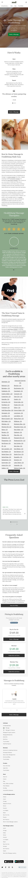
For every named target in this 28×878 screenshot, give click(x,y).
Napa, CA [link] (5, 429)
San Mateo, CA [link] (18, 449)
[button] (17, 524)
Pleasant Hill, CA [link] (19, 438)
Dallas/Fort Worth (7, 803)
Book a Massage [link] (14, 34)
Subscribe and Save (14, 655)
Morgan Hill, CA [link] (6, 427)
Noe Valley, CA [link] (18, 429)
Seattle (4, 850)
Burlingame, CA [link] (19, 388)
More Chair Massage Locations (9, 853)
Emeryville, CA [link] (18, 402)
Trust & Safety (6, 741)
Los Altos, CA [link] (6, 416)
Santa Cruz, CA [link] (18, 454)
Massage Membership (7, 734)
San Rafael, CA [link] (6, 451)
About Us (5, 776)
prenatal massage (6, 331)
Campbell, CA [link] (18, 391)
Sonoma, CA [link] (18, 460)
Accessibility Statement (8, 790)
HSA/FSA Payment (7, 743)
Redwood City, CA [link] (19, 440)
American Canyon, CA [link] (20, 382)
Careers (4, 779)
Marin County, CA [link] (7, 418)
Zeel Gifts (5, 737)
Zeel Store (5, 739)
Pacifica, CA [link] (5, 435)
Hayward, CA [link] (6, 413)
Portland (5, 846)
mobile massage (11, 177)
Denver (4, 805)
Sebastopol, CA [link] (6, 460)
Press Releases (6, 785)
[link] (14, 2)
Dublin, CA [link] (17, 399)
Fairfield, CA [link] (5, 405)
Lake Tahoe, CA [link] (19, 462)
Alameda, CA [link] (6, 381)
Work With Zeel (6, 765)
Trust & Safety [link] (20, 5)
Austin (4, 799)
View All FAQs (14, 605)
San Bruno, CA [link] (6, 443)
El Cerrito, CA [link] (6, 402)
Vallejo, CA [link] (5, 468)
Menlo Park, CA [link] (19, 418)
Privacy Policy (22, 876)
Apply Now (5, 768)
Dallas (4, 832)
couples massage (21, 332)
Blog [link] (15, 5)
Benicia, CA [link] (17, 385)
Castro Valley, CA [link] (7, 394)
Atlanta (4, 796)
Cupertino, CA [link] (6, 396)
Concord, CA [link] (18, 394)
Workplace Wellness (7, 752)
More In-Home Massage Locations (10, 821)
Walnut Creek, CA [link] (19, 468)
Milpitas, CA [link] (5, 424)
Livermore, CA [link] (18, 413)
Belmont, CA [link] (5, 385)
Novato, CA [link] (5, 432)
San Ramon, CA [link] (18, 451)
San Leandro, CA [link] (7, 449)
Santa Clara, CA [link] (6, 454)
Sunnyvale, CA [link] (6, 462)
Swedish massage (15, 178)
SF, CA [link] (4, 446)
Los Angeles (5, 810)
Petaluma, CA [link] (6, 438)
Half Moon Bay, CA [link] (7, 410)
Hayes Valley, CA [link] (19, 410)
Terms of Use (16, 876)
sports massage (22, 331)
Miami (4, 812)
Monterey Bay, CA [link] (19, 424)
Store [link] (12, 5)
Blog (4, 781)
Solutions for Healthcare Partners (10, 750)
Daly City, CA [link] (18, 396)
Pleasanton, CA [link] (6, 440)
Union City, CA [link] (6, 465)
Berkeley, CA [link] (6, 388)
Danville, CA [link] (5, 399)
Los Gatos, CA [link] (18, 416)
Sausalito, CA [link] (18, 457)
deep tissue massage (12, 180)
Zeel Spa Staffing (6, 757)
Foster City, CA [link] (18, 405)
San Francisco (6, 819)
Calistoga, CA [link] (6, 391)
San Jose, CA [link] (18, 446)
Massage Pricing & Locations (9, 732)
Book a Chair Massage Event (9, 754)
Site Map (5, 788)
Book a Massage (14, 112)
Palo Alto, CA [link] (18, 435)
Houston (5, 808)
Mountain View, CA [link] (20, 427)
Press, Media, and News (8, 783)
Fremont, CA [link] (5, 407)
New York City (6, 815)
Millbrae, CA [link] (18, 421)
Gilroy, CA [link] (17, 407)
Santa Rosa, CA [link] (6, 457)
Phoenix (4, 817)
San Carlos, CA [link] (18, 443)
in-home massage (6, 321)
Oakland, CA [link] (18, 432)
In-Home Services (5, 6)
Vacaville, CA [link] (18, 465)
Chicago (5, 801)
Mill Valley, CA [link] (6, 421)
